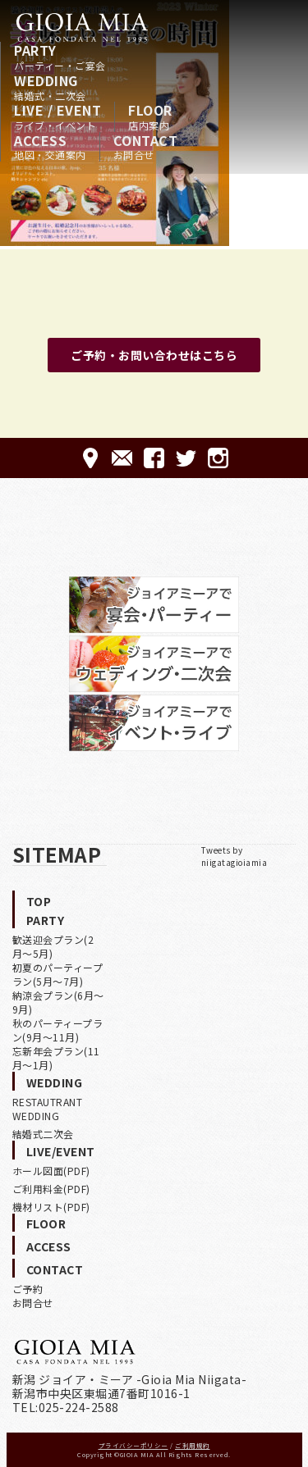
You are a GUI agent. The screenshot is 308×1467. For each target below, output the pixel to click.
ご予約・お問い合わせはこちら (154, 355)
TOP (39, 901)
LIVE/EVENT (60, 1151)
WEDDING (50, 87)
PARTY (60, 56)
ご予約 (28, 1289)
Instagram (218, 458)
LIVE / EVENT (57, 116)
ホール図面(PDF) (51, 1171)
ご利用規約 (192, 1445)
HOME (82, 27)
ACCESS (50, 147)
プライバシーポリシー (133, 1445)
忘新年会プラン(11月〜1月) (56, 1058)
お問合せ (32, 1303)
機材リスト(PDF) (51, 1207)
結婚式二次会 (43, 1134)
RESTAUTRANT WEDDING (47, 1109)
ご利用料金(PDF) (51, 1189)
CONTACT (145, 147)
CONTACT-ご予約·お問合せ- (122, 458)
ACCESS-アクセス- (90, 458)
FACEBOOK (154, 458)
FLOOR (150, 116)
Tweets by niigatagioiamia (234, 856)
